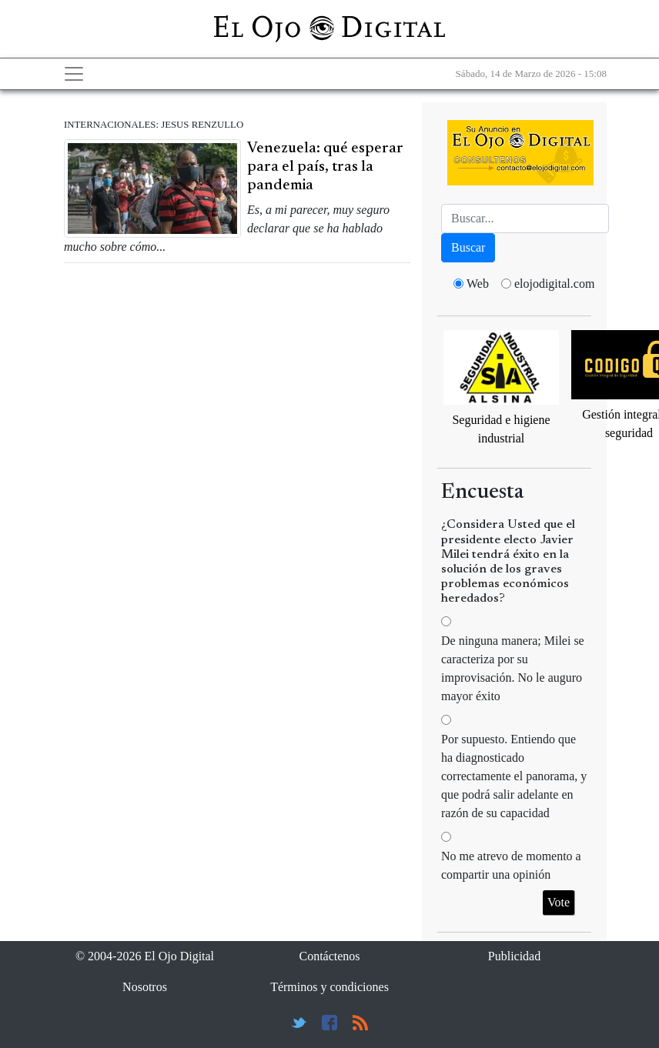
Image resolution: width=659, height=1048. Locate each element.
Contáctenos (329, 956)
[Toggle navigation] (73, 73)
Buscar (468, 247)
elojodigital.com (554, 283)
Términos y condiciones (329, 986)
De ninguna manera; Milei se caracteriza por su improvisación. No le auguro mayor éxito (512, 668)
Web (478, 283)
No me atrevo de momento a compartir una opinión (511, 865)
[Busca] (525, 218)
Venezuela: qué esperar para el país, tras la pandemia (325, 167)
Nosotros (144, 986)
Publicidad (514, 956)
